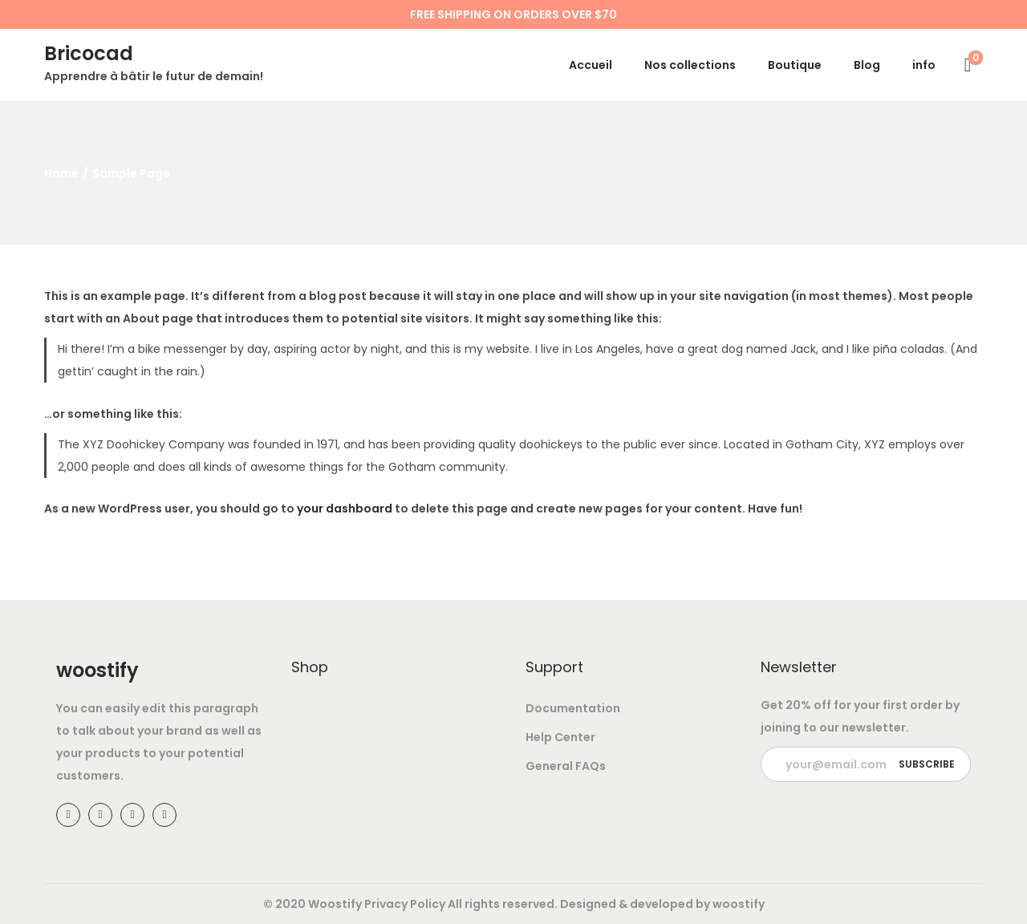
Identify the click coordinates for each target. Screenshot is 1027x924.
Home (61, 173)
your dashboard (344, 508)
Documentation (573, 708)
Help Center (560, 737)
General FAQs (566, 766)
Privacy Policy (404, 904)
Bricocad (88, 53)
